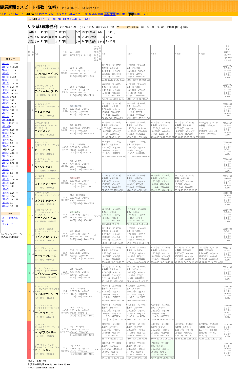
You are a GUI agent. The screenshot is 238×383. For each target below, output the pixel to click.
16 (23, 14)
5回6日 (5, 70)
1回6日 (5, 189)
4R (44, 18)
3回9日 (5, 129)
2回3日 (5, 176)
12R (87, 18)
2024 (72, 14)
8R (64, 18)
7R (59, 18)
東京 (113, 14)
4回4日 (5, 106)
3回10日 (6, 126)
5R (49, 18)
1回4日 (5, 196)
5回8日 (5, 63)
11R (81, 18)
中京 (125, 14)
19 (40, 14)
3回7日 (5, 136)
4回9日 (5, 90)
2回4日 (5, 173)
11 (5, 14)
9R (69, 18)
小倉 (143, 14)
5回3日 (5, 80)
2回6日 (5, 166)
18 (36, 14)
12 (8, 14)
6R (54, 18)
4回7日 (5, 96)
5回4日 (5, 77)
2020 (45, 14)
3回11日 (6, 123)
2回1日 (5, 182)
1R (31, 18)
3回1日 (5, 156)
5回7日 (5, 67)
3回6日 (5, 139)
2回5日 (5, 169)
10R (74, 18)
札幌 (88, 14)
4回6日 (5, 100)
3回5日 (5, 143)
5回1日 (5, 86)
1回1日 (5, 206)
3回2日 (5, 153)
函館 (95, 14)
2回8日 (5, 159)
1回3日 (5, 199)
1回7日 (5, 186)
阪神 (137, 14)
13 (12, 14)
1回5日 (5, 192)
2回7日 (5, 163)
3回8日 (5, 133)
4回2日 (5, 113)
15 (19, 14)
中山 (119, 14)
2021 (52, 14)
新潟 (107, 14)
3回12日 (6, 120)
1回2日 (5, 202)
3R (39, 18)
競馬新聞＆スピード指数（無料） (30, 7)
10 (1, 14)
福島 (100, 14)
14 (16, 14)
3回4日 (5, 146)
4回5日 (5, 103)
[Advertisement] (10, 36)
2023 (65, 14)
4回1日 (5, 116)
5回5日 (5, 73)
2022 (58, 14)
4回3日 (5, 110)
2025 (78, 14)
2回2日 (5, 179)
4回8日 (5, 93)
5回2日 (5, 83)
